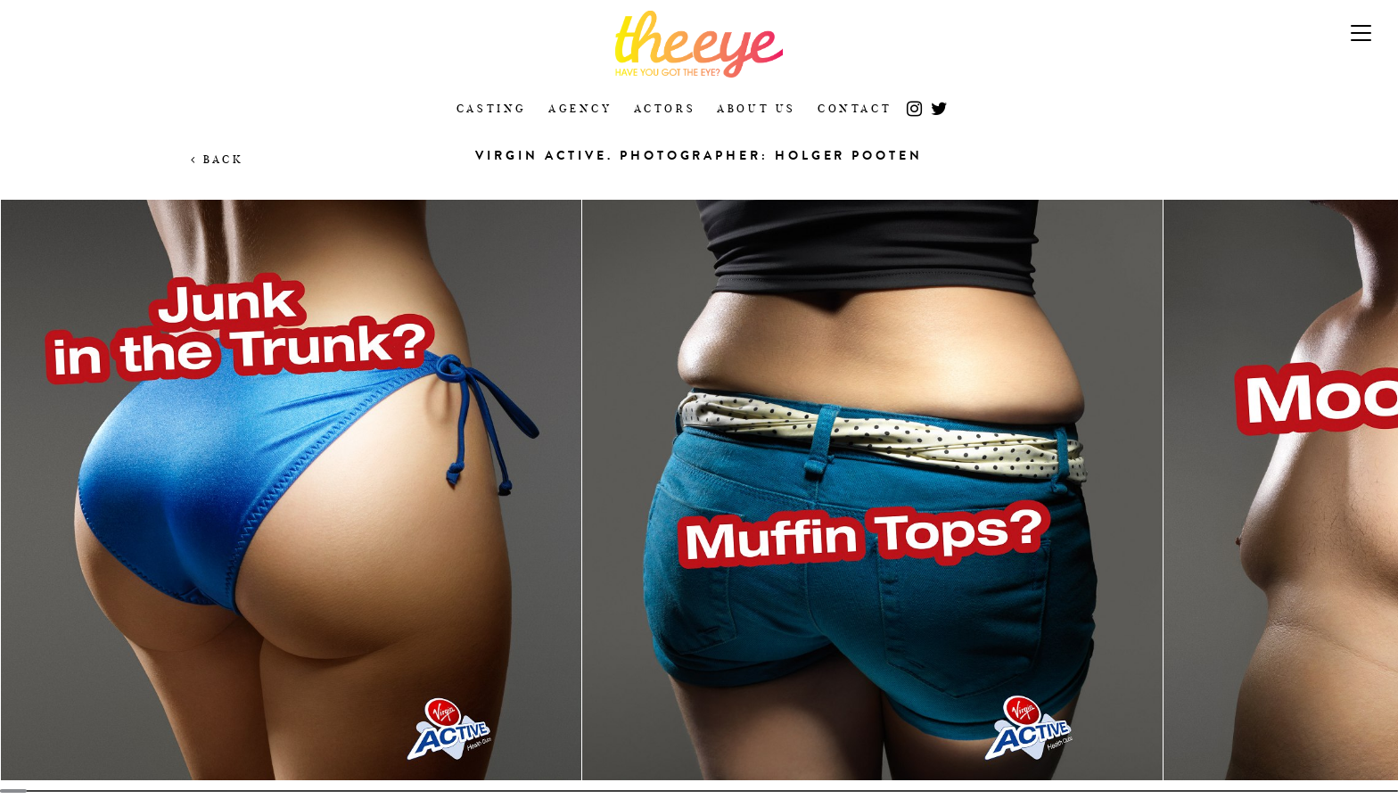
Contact (855, 108)
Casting (491, 108)
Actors (665, 108)
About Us (756, 108)
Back (217, 159)
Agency (580, 108)
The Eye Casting (699, 44)
